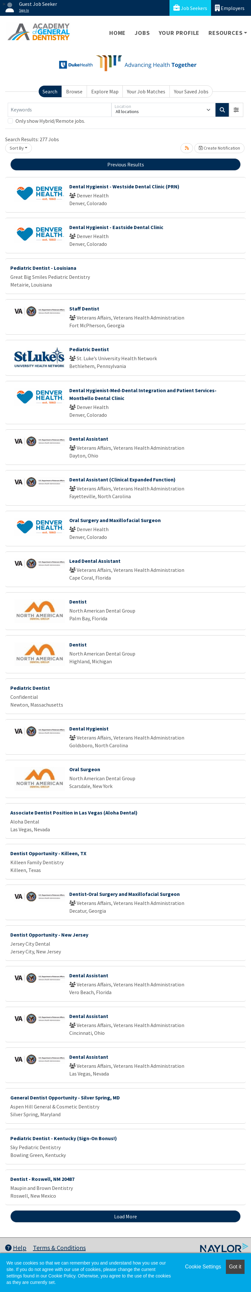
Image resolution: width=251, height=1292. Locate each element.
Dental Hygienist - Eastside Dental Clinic (116, 227)
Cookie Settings (203, 1266)
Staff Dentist (84, 308)
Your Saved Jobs (191, 91)
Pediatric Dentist (89, 349)
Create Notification (219, 148)
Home (117, 33)
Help (15, 1248)
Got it (235, 1266)
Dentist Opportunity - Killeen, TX (48, 853)
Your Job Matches (146, 91)
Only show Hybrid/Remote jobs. (50, 121)
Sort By (17, 148)
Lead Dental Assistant (95, 561)
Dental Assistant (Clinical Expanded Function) (122, 479)
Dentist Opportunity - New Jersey (49, 934)
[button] (236, 110)
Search (50, 91)
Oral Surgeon (84, 769)
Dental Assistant (88, 439)
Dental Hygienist (89, 728)
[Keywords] (59, 110)
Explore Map (105, 91)
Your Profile (179, 33)
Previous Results (125, 164)
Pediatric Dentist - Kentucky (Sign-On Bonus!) (63, 1138)
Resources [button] (225, 33)
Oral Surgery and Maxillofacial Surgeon (115, 520)
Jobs (142, 33)
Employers (230, 8)
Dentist (78, 601)
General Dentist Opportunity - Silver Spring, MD (65, 1097)
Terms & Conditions (59, 1248)
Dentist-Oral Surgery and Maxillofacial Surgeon (124, 894)
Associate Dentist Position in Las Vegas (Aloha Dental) (74, 812)
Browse (74, 91)
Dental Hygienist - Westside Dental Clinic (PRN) (124, 186)
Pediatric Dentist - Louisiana (43, 268)
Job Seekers (190, 8)
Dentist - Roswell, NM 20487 (42, 1179)
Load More (125, 1216)
